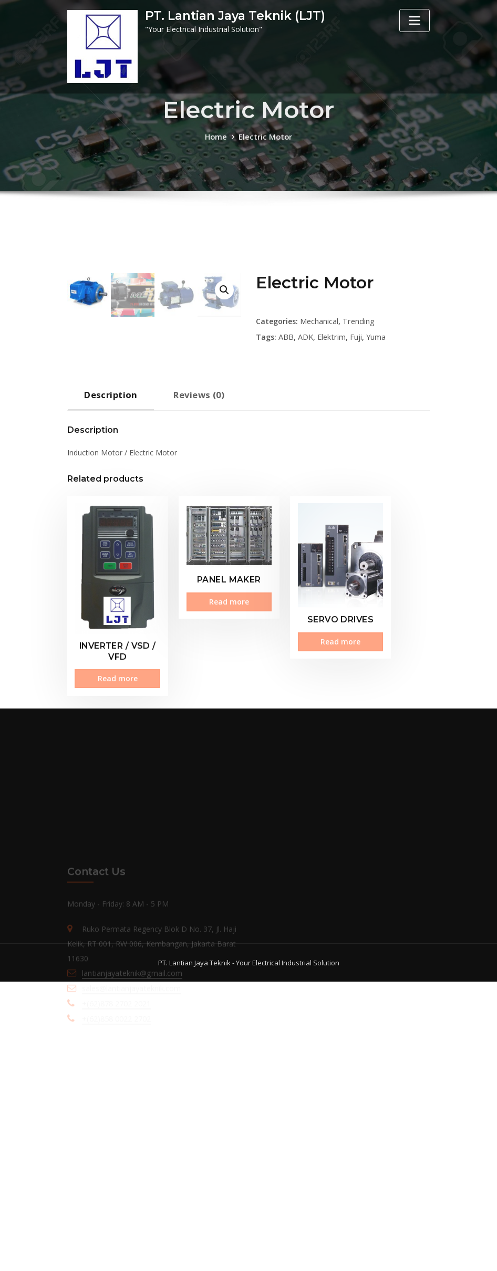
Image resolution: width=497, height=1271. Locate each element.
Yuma (375, 418)
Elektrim (331, 418)
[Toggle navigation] (414, 20)
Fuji (355, 418)
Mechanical (319, 403)
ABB (286, 418)
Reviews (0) (196, 621)
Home (216, 143)
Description (110, 621)
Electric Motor (265, 143)
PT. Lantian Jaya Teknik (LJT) (233, 15)
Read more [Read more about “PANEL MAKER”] (201, 812)
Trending (357, 403)
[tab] (109, 625)
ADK (305, 418)
